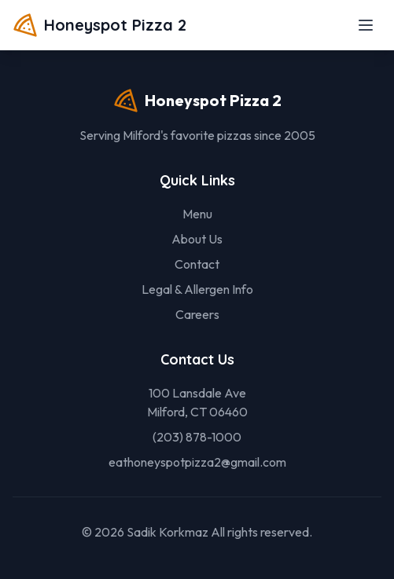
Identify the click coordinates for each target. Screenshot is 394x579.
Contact (197, 264)
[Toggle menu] (365, 25)
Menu (197, 214)
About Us (197, 239)
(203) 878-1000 (197, 437)
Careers (197, 314)
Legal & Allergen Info (197, 289)
